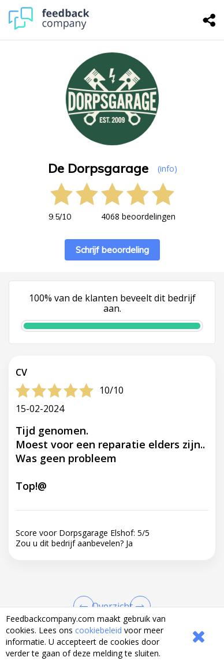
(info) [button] (167, 168)
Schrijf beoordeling (112, 249)
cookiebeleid (98, 630)
